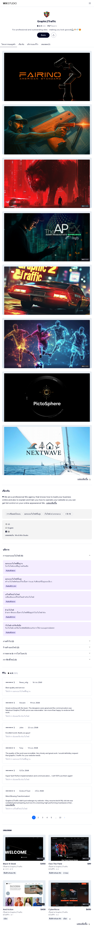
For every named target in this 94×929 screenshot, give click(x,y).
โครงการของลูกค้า (8, 44)
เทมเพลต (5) (45, 44)
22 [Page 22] (60, 817)
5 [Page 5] (51, 817)
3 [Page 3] (42, 817)
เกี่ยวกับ (21, 44)
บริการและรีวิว (32, 44)
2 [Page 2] (38, 817)
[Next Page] (64, 817)
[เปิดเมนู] (89, 3)
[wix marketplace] (10, 3)
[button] (47, 76)
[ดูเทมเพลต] (24, 854)
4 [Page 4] (47, 817)
